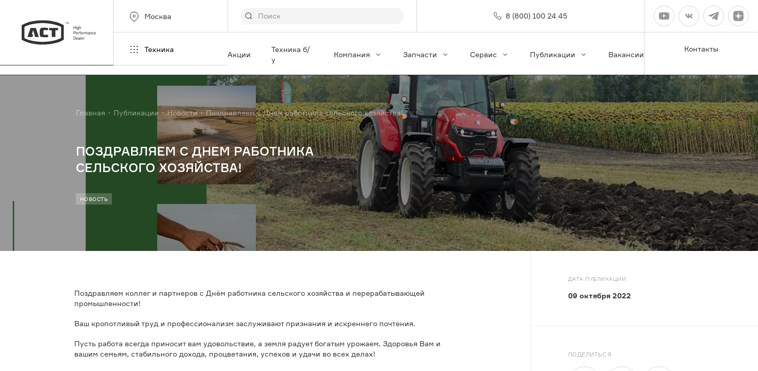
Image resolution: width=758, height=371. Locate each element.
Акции (239, 54)
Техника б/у (290, 54)
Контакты (701, 48)
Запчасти (426, 54)
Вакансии (626, 54)
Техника (151, 49)
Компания (358, 54)
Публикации (559, 54)
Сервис (489, 54)
